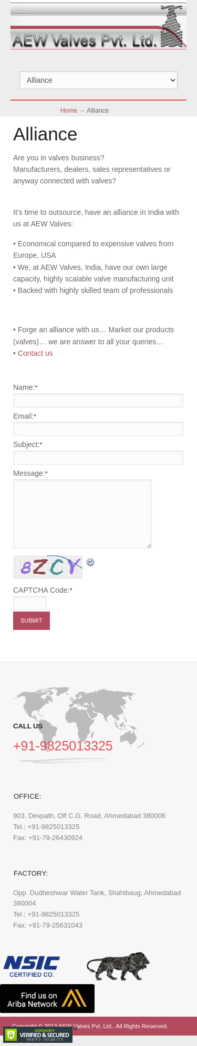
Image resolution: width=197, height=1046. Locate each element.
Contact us (35, 353)
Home (68, 110)
